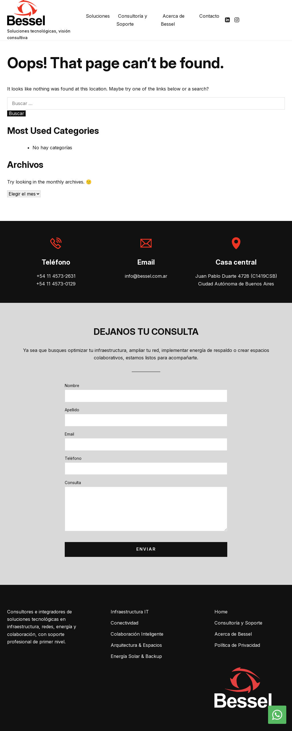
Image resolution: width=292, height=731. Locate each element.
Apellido (72, 410)
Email (69, 434)
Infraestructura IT (130, 612)
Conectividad (124, 623)
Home (221, 612)
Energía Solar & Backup (136, 656)
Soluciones (98, 16)
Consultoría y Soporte (131, 20)
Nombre (72, 385)
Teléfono (73, 458)
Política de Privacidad (237, 645)
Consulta (73, 482)
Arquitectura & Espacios (136, 645)
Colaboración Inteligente (137, 634)
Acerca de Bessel (172, 20)
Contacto (209, 16)
